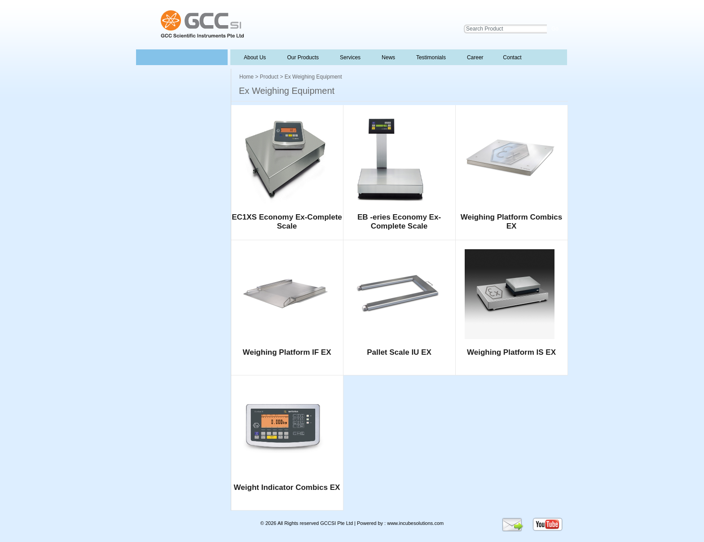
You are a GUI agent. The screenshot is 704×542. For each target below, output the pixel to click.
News (387, 57)
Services (349, 57)
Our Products (303, 57)
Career (474, 57)
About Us (255, 57)
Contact (512, 57)
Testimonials (430, 57)
